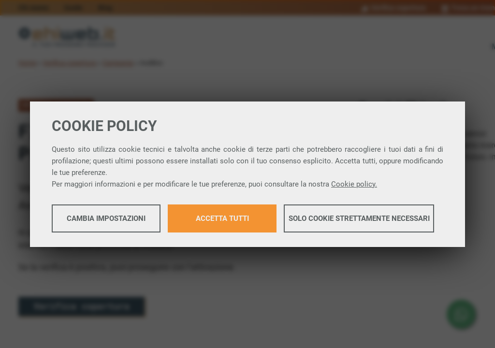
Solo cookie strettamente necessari (359, 218)
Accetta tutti (222, 218)
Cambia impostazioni (106, 218)
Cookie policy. (354, 184)
